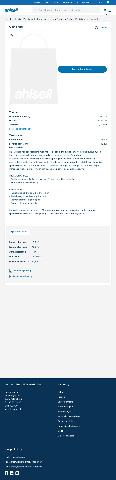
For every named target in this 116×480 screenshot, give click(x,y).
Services (36, 2)
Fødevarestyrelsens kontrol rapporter (23, 467)
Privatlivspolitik (65, 421)
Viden (56, 2)
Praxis (47, 2)
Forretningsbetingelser (69, 426)
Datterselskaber (66, 436)
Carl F (60, 431)
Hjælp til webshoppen (15, 457)
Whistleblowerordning (69, 417)
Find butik (98, 2)
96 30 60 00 (14, 403)
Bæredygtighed (65, 407)
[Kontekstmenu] (108, 2)
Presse (61, 397)
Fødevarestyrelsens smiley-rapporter (23, 462)
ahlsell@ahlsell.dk (13, 409)
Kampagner (67, 2)
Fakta (60, 392)
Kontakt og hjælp (83, 2)
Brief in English (65, 412)
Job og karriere (65, 402)
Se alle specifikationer (20, 129)
